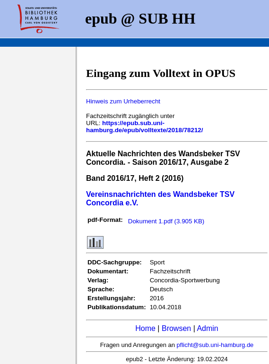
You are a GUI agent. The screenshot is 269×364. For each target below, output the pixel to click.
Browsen (176, 328)
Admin (207, 328)
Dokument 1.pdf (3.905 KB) (166, 221)
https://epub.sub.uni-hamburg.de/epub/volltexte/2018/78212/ (144, 126)
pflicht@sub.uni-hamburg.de (215, 344)
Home (145, 328)
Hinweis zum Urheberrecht (123, 101)
